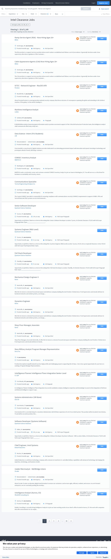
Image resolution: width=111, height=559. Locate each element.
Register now (103, 3)
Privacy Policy (5, 557)
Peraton (17, 88)
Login (93, 3)
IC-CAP (17, 375)
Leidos (17, 112)
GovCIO (17, 399)
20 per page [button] (79, 31)
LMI (16, 136)
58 (66, 521)
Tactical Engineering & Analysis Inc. (25, 184)
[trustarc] (105, 557)
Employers (35, 3)
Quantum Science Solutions (23, 208)
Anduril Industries (20, 447)
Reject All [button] (103, 553)
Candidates (26, 3)
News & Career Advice (62, 3)
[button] (13, 14)
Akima (16, 40)
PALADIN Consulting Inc (22, 495)
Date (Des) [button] (96, 31)
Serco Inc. (17, 351)
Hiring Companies (47, 3)
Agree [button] (92, 553)
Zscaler (17, 471)
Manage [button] (81, 553)
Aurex (16, 279)
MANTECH (18, 160)
